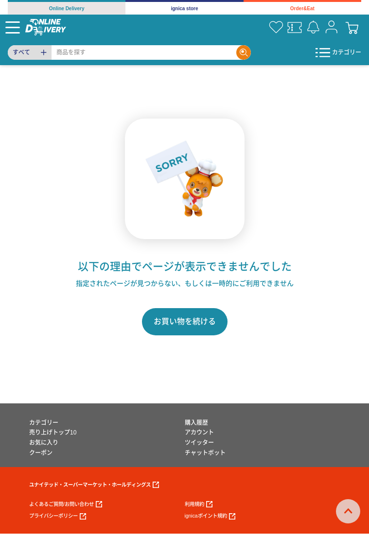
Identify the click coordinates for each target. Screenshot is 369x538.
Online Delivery (67, 8)
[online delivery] (45, 27)
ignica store (184, 8)
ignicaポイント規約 (210, 516)
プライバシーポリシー (57, 516)
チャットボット (205, 453)
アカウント (199, 432)
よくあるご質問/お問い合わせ (65, 504)
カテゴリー (43, 422)
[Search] (144, 52)
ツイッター (199, 442)
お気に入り (43, 442)
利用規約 (198, 504)
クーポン (41, 453)
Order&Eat (302, 8)
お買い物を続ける (185, 321)
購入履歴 (196, 422)
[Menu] (12, 27)
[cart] (352, 27)
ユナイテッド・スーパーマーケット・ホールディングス (94, 485)
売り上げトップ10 (52, 432)
